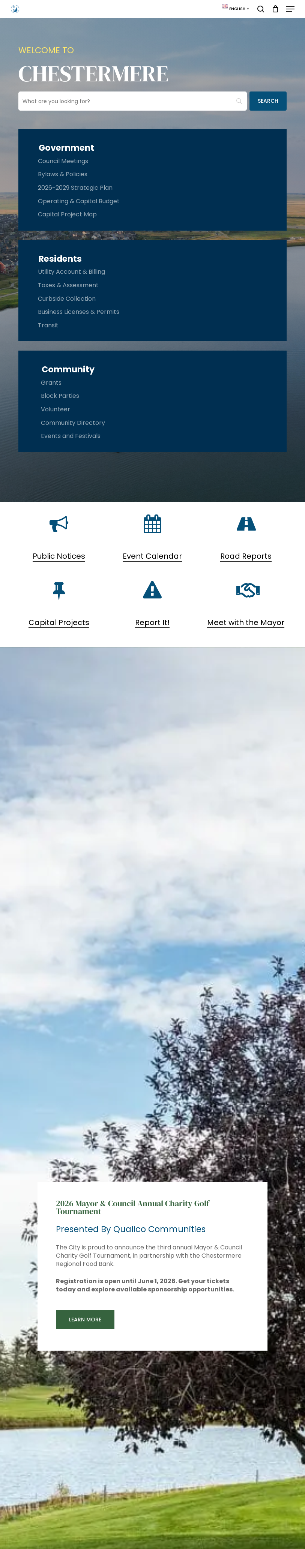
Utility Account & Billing (71, 271)
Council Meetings (63, 161)
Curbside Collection (67, 298)
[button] (290, 9)
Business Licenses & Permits (78, 311)
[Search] (268, 101)
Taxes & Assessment (68, 285)
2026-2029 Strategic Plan (75, 187)
